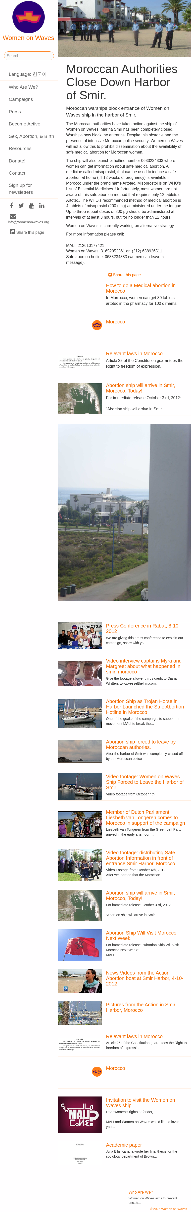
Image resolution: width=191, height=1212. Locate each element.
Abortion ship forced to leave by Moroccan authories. (141, 744)
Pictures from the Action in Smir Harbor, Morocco (140, 1007)
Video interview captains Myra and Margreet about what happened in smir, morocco (144, 666)
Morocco (115, 321)
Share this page (27, 232)
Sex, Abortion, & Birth (31, 136)
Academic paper (124, 1145)
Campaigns (21, 99)
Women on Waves (28, 21)
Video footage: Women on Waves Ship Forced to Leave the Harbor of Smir (145, 782)
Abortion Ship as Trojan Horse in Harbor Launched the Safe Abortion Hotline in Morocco (145, 707)
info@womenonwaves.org (28, 219)
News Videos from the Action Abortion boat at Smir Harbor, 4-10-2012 (144, 978)
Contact (17, 173)
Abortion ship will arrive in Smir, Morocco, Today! (140, 388)
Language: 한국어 (28, 74)
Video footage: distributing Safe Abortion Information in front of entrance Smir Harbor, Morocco (140, 858)
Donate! (17, 160)
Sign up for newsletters (21, 189)
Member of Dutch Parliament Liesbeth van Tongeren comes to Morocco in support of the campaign (145, 817)
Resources (20, 148)
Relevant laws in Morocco (134, 353)
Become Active (24, 123)
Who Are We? (23, 87)
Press (15, 111)
